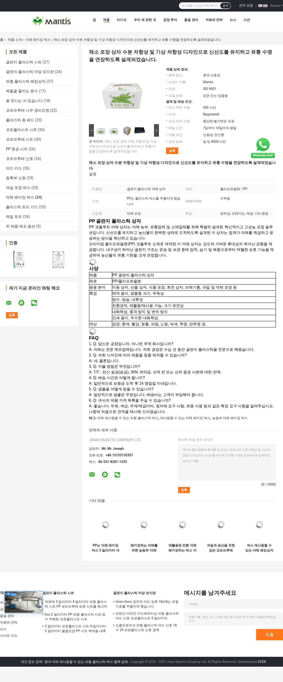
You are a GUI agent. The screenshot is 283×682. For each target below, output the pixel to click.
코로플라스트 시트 (21, 129)
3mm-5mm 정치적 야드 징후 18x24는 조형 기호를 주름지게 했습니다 (147, 604)
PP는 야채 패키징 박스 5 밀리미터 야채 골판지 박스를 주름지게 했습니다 (105, 547)
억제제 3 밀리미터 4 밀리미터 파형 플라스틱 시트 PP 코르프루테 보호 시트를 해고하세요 (76, 605)
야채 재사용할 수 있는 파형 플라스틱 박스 (127, 418)
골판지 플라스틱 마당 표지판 (30, 71)
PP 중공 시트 (17, 149)
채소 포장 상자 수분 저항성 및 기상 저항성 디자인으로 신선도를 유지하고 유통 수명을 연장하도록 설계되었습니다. (123, 146)
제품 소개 (15, 39)
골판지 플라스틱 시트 (24, 62)
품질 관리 (191, 20)
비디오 (122, 20)
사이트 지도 (8, 635)
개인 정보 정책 (31, 662)
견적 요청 (246, 5)
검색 (225, 5)
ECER (262, 662)
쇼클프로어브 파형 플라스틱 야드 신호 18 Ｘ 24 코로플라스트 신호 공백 (146, 627)
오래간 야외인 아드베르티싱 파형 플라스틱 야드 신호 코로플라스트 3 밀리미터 (147, 616)
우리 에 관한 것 (145, 20)
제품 (106, 20)
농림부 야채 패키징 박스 (230, 418)
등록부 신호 (16, 178)
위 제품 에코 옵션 (20, 226)
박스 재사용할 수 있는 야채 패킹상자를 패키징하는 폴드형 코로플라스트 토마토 (259, 547)
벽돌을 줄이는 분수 (22, 91)
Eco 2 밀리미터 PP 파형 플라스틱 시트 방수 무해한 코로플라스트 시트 (75, 617)
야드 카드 (14, 168)
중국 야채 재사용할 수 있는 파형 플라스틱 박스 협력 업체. (87, 662)
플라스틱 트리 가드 (22, 207)
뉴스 (233, 20)
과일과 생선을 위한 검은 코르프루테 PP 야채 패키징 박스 (221, 547)
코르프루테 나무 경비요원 (27, 110)
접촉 (172, 150)
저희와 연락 (214, 20)
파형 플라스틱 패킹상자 (26, 81)
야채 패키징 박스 (38, 39)
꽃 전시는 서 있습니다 (24, 100)
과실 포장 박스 (18, 187)
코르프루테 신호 (19, 158)
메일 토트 (14, 216)
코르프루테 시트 (19, 139)
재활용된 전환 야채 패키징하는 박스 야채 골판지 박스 (182, 547)
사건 (246, 20)
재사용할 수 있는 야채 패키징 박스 (185, 418)
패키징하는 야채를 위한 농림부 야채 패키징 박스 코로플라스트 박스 (144, 547)
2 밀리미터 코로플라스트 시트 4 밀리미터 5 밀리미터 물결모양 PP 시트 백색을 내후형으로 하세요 (75, 629)
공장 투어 (170, 20)
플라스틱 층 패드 (20, 120)
